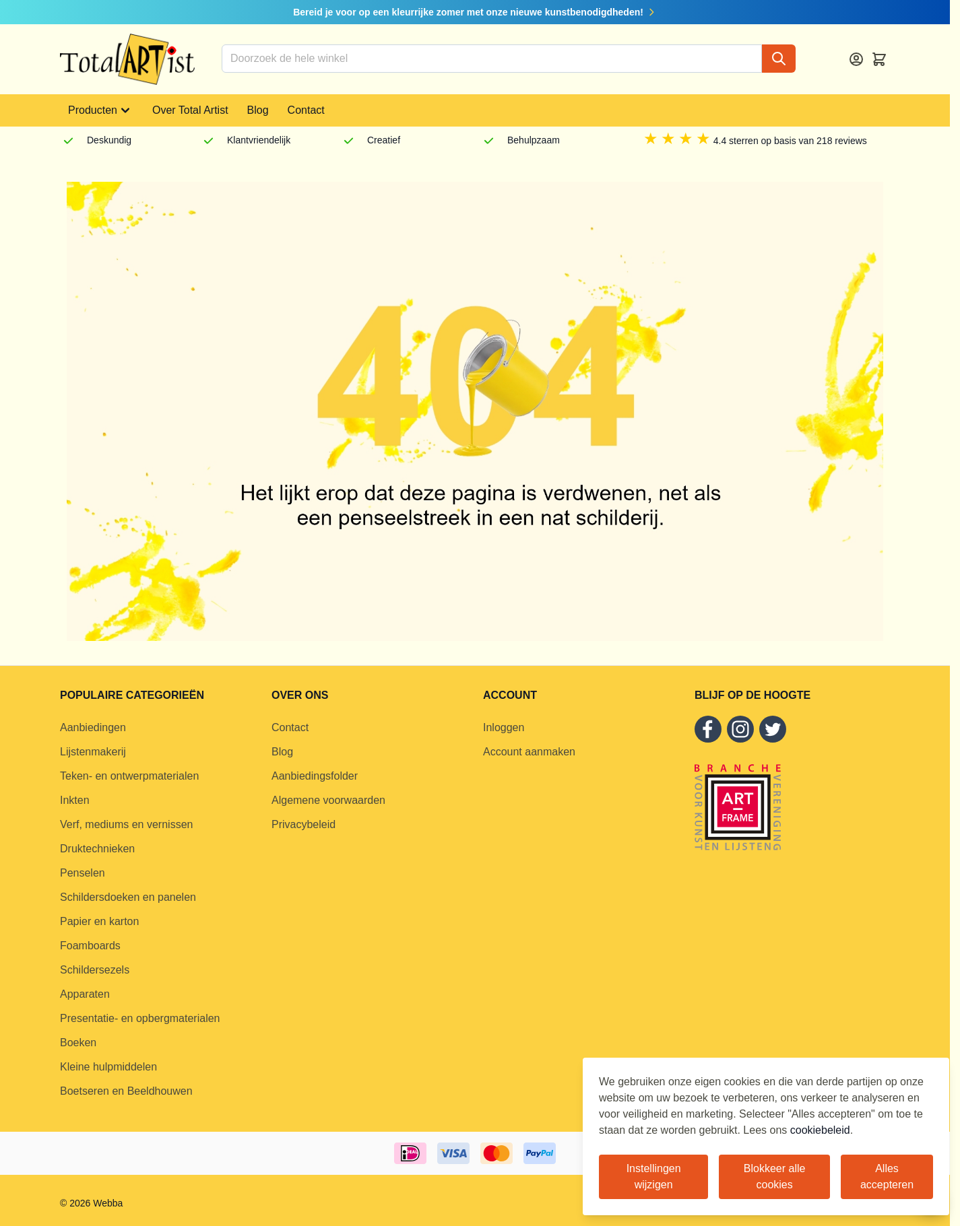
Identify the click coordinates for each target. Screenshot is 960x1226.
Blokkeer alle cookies (775, 1176)
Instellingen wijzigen (654, 1176)
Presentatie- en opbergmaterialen (140, 1018)
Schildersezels (94, 970)
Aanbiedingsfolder (314, 776)
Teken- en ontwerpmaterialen (129, 776)
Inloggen (503, 727)
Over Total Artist (190, 110)
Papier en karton (99, 921)
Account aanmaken (529, 751)
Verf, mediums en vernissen (126, 824)
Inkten (75, 800)
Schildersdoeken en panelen (128, 897)
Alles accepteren (887, 1176)
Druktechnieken (97, 848)
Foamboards (90, 945)
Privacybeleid (303, 824)
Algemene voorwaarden (328, 800)
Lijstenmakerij (93, 751)
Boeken (78, 1042)
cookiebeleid (820, 1130)
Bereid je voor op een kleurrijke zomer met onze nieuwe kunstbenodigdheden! (475, 12)
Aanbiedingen (93, 727)
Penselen (82, 873)
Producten (100, 110)
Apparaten (85, 994)
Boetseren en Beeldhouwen (126, 1091)
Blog (258, 110)
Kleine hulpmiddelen (108, 1066)
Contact (306, 110)
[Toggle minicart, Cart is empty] (879, 59)
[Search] (779, 58)
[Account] (856, 59)
